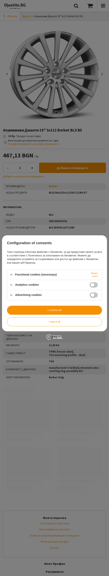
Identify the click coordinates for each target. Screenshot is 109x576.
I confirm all (54, 310)
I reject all (54, 321)
